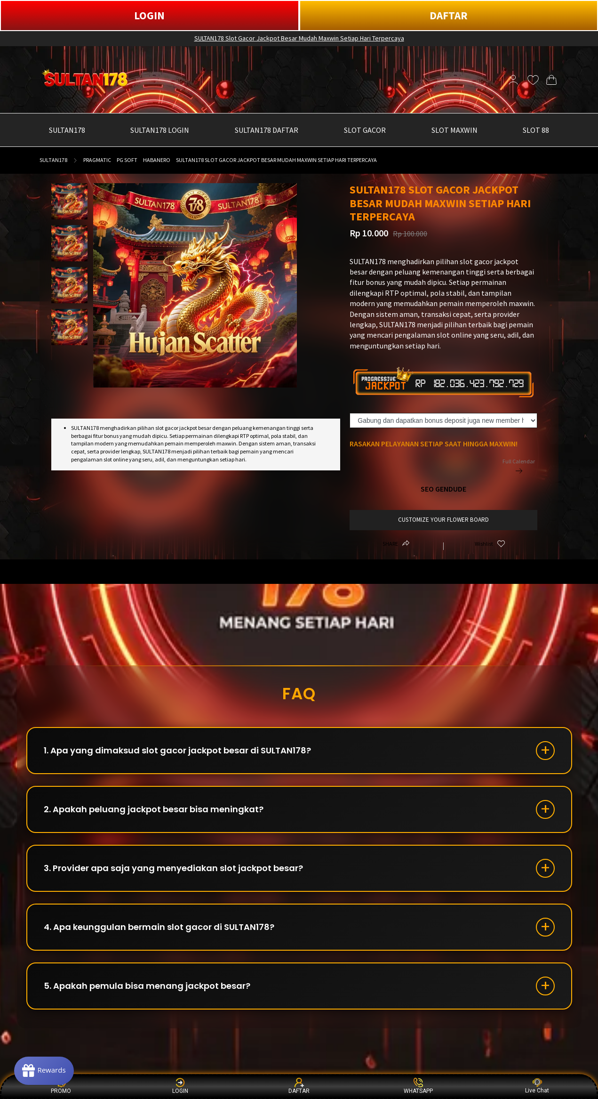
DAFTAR (449, 15)
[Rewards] (44, 1071)
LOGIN (149, 15)
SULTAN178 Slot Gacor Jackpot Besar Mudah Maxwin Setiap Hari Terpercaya (299, 38)
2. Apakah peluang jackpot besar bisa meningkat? (153, 809)
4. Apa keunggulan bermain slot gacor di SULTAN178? (159, 927)
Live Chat (537, 1086)
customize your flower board (443, 520)
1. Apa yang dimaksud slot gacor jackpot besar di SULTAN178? (177, 750)
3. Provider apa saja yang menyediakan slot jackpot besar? (173, 868)
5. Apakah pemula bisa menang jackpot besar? (147, 986)
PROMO (61, 1086)
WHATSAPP (418, 1086)
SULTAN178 (53, 159)
